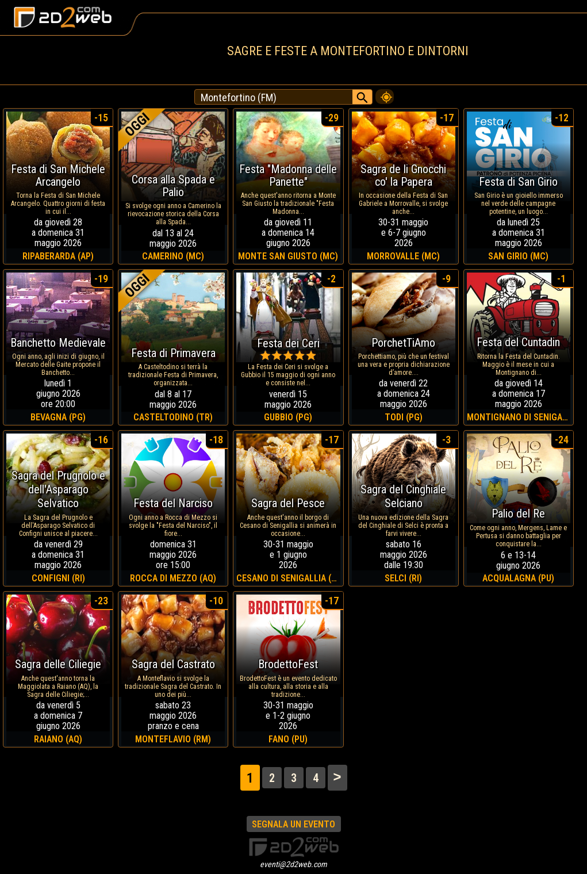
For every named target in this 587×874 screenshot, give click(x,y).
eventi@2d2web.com (293, 864)
